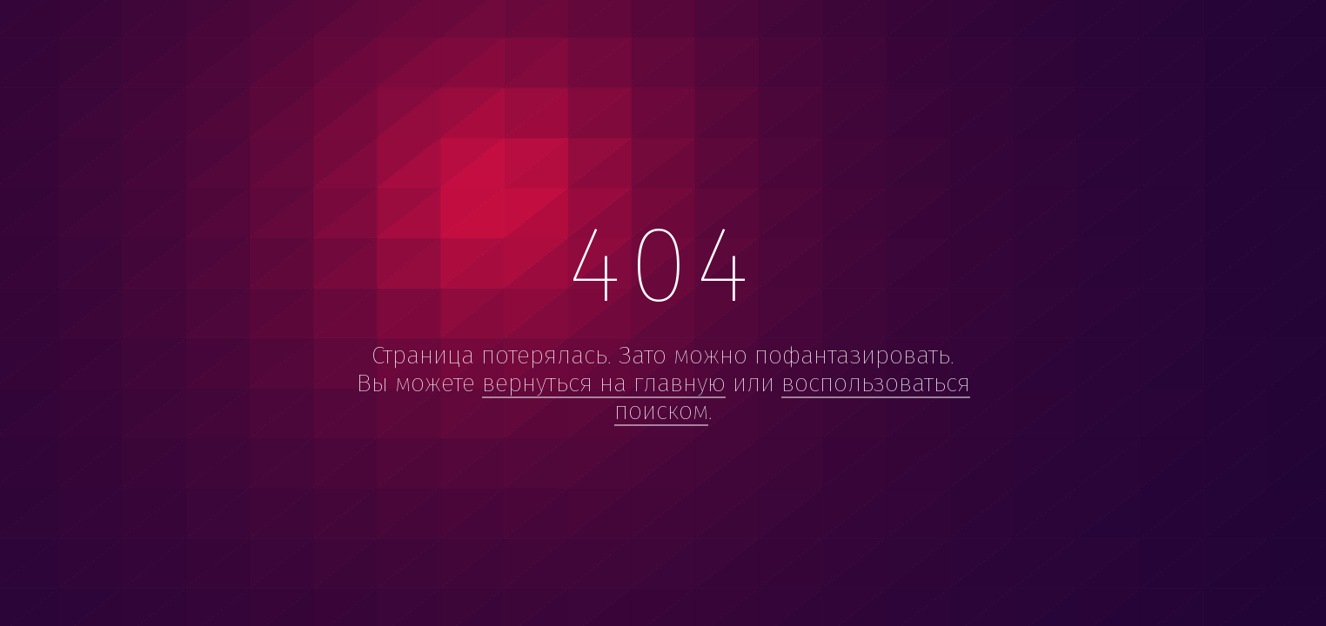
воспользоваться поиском (792, 397)
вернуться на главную (604, 383)
